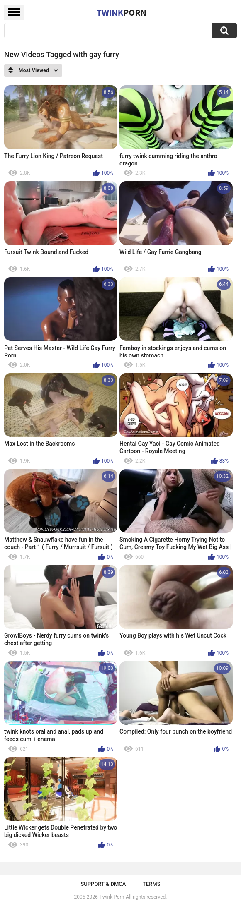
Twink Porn (112, 897)
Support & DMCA (103, 884)
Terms (152, 884)
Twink (121, 12)
